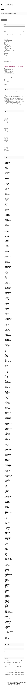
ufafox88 (6, 491)
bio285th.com (7, 213)
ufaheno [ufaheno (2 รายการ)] (8, 665)
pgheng (6, 362)
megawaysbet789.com (8, 318)
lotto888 (6, 302)
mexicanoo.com (7, 320)
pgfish (6, 360)
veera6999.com (7, 502)
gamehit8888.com (8, 260)
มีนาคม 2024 (6, 141)
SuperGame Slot (7, 466)
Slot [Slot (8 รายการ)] (16, 664)
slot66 (5, 43)
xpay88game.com (8, 518)
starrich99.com (7, 461)
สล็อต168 (6, 575)
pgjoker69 (6, 365)
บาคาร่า (6, 544)
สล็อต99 (6, 581)
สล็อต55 (6, 576)
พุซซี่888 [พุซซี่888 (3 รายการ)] (14, 669)
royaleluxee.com (7, 408)
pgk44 (6, 366)
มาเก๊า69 (6, 560)
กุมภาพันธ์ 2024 (6, 142)
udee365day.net (7, 480)
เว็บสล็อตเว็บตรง (7, 628)
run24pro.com (7, 409)
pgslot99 (6, 375)
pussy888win (7, 401)
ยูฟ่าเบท (6, 563)
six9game (6, 435)
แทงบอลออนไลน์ (7, 633)
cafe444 (6, 224)
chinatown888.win (8, 229)
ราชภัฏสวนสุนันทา (8, 565)
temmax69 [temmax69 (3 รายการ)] (5, 665)
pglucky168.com (7, 367)
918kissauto (7, 177)
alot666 (6, 193)
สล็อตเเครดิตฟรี (7, 600)
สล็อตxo (6, 585)
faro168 (5, 84)
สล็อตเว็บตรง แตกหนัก (8, 597)
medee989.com (7, 315)
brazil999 (6, 221)
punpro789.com (7, 396)
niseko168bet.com (8, 335)
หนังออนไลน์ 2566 (7, 611)
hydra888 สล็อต (7, 276)
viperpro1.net (7, 507)
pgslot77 (6, 372)
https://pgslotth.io (7, 57)
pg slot (5, 75)
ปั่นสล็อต (6, 548)
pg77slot (6, 357)
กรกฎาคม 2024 (6, 137)
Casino (6, 226)
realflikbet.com (7, 403)
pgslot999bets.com (8, 377)
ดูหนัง (5, 80)
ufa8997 (6, 485)
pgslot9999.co (7, 376)
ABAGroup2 (7, 182)
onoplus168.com (7, 345)
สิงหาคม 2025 (6, 122)
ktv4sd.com (7, 289)
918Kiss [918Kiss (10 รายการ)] (8, 660)
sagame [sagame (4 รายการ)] (13, 664)
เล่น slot (6, 617)
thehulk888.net (7, 470)
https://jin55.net (6, 41)
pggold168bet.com (8, 361)
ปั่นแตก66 (6, 549)
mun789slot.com (7, 328)
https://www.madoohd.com (8, 69)
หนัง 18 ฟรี (6, 606)
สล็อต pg (6, 573)
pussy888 (5, 49)
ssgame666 (7, 460)
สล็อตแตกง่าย (7, 601)
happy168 (6, 268)
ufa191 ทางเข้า (7, 482)
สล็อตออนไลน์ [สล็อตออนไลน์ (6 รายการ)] (14, 672)
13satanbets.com (7, 162)
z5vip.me (6, 521)
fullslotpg (6, 255)
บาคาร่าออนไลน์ (7, 547)
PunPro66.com (7, 392)
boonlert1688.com (8, 220)
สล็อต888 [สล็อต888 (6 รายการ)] (16, 671)
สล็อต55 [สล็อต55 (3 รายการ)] (21, 669)
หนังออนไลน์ (7, 610)
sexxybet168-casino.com (9, 423)
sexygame (6, 429)
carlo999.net (7, 225)
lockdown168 (7, 297)
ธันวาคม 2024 (6, 131)
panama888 (7, 346)
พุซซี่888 (6, 554)
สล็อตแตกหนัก (7, 602)
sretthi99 (6, 455)
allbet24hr (6, 190)
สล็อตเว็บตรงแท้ (7, 599)
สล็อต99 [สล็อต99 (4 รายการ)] (5, 671)
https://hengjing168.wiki (8, 40)
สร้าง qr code (7, 570)
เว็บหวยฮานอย (7, 632)
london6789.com (7, 299)
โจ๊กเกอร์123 (6, 39)
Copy (15, 13)
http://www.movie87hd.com (8, 72)
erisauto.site (7, 241)
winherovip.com (7, 513)
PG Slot (6, 351)
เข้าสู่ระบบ (5, 651)
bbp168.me (6, 203)
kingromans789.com (8, 287)
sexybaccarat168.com (8, 428)
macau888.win (7, 308)
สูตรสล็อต (6, 605)
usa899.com (7, 501)
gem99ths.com (7, 262)
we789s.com (7, 511)
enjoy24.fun (7, 240)
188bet (6, 169)
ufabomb (6, 487)
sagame (5, 70)
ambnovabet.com (7, 194)
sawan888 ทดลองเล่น (8, 417)
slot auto (6, 443)
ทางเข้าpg (6, 543)
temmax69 (6, 469)
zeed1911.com (7, 522)
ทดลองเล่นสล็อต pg (8, 539)
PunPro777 (6, 393)
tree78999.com (7, 477)
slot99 (5, 42)
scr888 (6, 422)
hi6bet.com (6, 271)
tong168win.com (7, 474)
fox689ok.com (7, 250)
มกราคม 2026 (6, 117)
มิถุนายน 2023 (6, 151)
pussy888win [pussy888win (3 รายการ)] (10, 664)
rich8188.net (7, 406)
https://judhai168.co (7, 45)
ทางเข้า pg (6, 542)
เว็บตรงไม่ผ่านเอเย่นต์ (8, 621)
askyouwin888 (7, 195)
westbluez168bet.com (8, 512)
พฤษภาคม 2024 (6, 139)
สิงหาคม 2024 (6, 136)
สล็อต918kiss (7, 580)
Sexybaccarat (7, 427)
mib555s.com (7, 325)
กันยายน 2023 (6, 148)
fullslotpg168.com (8, 256)
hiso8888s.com (7, 273)
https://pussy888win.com (8, 74)
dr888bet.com (7, 236)
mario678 (6, 310)
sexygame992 (7, 432)
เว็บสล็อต (6, 627)
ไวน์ (5, 641)
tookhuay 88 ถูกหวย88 (8, 475)
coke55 (6, 230)
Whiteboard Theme (17, 684)
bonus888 (6, 219)
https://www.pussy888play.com (9, 73)
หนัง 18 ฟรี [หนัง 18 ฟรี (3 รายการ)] (12, 674)
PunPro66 (6, 391)
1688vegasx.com (7, 164)
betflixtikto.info (7, 208)
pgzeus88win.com (8, 382)
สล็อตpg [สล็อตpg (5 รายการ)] (19, 671)
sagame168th (7, 414)
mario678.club (7, 312)
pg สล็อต (6, 355)
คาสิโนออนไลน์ (7, 527)
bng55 (6, 216)
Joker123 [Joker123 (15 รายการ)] (19, 661)
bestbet (6, 204)
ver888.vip (6, 506)
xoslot (6, 517)
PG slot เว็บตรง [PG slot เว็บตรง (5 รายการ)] (20, 662)
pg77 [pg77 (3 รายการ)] (6, 662)
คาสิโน (6, 526)
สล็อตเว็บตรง (6, 44)
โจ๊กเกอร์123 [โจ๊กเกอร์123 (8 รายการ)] (6, 676)
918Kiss (6, 174)
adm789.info (7, 188)
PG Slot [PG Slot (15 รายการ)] (15, 662)
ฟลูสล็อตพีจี (6, 555)
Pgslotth (6, 381)
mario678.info (7, 313)
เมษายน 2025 (6, 127)
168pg (6, 167)
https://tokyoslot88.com (8, 59)
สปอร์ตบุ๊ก (6, 568)
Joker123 (6, 281)
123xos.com (7, 161)
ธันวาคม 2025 (6, 118)
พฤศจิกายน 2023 (6, 146)
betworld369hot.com (8, 211)
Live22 (6, 294)
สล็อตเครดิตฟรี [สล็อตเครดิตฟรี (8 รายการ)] (20, 672)
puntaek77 (6, 397)
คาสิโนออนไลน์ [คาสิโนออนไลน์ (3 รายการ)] (11, 665)
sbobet (6, 419)
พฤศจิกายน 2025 (6, 119)
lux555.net (6, 304)
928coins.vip (7, 178)
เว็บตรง (6, 620)
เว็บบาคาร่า (6, 622)
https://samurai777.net (8, 58)
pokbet (6, 386)
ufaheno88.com (7, 492)
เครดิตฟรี (6, 616)
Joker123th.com (7, 283)
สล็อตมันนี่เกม (7, 589)
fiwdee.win (6, 247)
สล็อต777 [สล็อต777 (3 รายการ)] (13, 671)
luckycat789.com (7, 303)
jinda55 (6, 278)
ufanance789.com (8, 496)
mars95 (6, 314)
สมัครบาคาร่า (7, 569)
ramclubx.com (7, 402)
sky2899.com (7, 438)
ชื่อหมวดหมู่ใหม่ (7, 529)
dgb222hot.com (7, 235)
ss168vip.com (7, 456)
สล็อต (6, 571)
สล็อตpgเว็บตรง (7, 584)
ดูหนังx (6, 534)
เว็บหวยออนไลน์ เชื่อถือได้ (9, 631)
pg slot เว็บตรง (7, 354)
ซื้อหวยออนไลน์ (7, 532)
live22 (5, 79)
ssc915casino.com (8, 459)
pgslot (5, 62)
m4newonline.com (8, 305)
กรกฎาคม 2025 (6, 123)
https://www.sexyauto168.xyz (9, 50)
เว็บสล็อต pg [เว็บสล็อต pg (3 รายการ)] (22, 674)
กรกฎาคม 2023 (6, 150)
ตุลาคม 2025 (6, 120)
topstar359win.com (8, 476)
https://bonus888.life (7, 46)
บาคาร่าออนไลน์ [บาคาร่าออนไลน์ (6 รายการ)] (9, 669)
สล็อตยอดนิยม (7, 590)
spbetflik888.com (7, 453)
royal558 (6, 407)
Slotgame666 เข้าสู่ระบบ (8, 449)
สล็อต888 (5, 47)
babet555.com (7, 198)
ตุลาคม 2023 (6, 147)
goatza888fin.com (8, 266)
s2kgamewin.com (8, 412)
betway (6, 210)
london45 (6, 298)
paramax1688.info (8, 349)
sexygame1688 (7, 430)
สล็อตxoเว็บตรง (7, 586)
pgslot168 (6, 371)
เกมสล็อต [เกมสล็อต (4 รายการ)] (15, 674)
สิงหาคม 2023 (6, 149)
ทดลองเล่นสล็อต (7, 538)
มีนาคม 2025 (6, 128)
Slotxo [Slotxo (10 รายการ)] (20, 664)
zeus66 (6, 523)
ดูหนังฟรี (5, 83)
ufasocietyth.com (7, 497)
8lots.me (6, 173)
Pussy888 (6, 398)
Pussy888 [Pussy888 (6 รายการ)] (6, 664)
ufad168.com (7, 490)
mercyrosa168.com (8, 319)
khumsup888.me (7, 284)
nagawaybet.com (7, 330)
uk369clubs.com (7, 500)
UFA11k (6, 481)
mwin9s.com (7, 329)
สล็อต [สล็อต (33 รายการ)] (17, 669)
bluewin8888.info (7, 214)
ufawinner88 (7, 498)
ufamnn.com (7, 495)
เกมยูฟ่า (6, 615)
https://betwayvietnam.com (8, 60)
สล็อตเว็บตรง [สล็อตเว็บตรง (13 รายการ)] (7, 674)
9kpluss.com (7, 179)
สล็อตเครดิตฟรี (7, 594)
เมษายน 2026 (6, 113)
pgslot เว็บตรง (7, 370)
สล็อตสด (6, 591)
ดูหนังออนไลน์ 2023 (8, 537)
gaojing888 (6, 261)
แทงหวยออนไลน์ (7, 636)
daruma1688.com (7, 231)
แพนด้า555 (6, 637)
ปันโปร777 (6, 550)
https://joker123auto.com (8, 71)
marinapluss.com (7, 309)
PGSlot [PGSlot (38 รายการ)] (9, 662)
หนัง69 (6, 607)
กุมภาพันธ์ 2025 (6, 129)
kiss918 (5, 56)
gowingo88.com (7, 267)
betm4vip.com (7, 209)
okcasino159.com (8, 340)
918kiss (5, 68)
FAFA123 (6, 245)
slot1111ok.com (7, 445)
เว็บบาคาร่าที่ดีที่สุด (7, 623)
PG (5, 350)
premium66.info (7, 387)
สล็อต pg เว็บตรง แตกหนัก (9, 574)
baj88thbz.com (7, 200)
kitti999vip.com (7, 288)
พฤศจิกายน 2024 (6, 132)
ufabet (6, 486)
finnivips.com (7, 246)
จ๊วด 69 (6, 528)
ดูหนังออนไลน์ (6, 81)
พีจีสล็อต (6, 553)
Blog (2, 9)
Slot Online (6, 444)
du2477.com (7, 237)
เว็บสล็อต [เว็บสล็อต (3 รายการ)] (18, 674)
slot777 (6, 448)
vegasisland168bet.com (9, 503)
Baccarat (6, 199)
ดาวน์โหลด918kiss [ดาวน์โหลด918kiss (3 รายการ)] (17, 665)
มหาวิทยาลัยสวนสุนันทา (8, 559)
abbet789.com (7, 183)
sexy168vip (7, 424)
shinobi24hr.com (7, 433)
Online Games (7, 344)
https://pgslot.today (7, 48)
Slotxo (6, 450)
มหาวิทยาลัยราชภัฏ (8, 558)
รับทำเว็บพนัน (7, 564)
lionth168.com (7, 293)
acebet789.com (7, 184)
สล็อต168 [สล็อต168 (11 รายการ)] (9, 671)
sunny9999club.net (8, 464)
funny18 (5, 55)
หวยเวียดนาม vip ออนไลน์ (9, 612)
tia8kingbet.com (7, 471)
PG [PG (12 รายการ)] (4, 662)
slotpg (5, 52)
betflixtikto (6, 205)
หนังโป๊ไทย (6, 53)
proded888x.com (7, 388)
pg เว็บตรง (6, 356)
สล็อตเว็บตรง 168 (7, 596)
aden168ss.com (7, 187)
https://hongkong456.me (8, 85)
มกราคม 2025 (6, 130)
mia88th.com (7, 323)
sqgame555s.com (8, 454)
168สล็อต (6, 168)
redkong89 (6, 404)
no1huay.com (7, 339)
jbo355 (6, 277)
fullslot (5, 78)
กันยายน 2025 (6, 121)
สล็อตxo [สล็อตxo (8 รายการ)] (10, 672)
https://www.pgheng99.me (8, 77)
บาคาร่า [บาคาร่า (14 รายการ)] (19, 666)
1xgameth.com (7, 172)
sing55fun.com (7, 434)
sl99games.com (7, 439)
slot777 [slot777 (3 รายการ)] (18, 664)
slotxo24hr (6, 51)
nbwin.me (6, 333)
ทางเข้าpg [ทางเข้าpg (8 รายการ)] (15, 666)
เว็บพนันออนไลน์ (7, 626)
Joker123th (6, 282)
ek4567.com (7, 239)
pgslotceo (6, 380)
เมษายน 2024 (6, 140)
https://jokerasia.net (7, 61)
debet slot (6, 234)
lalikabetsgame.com (8, 292)
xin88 (6, 516)
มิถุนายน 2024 (6, 138)
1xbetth (5, 54)
